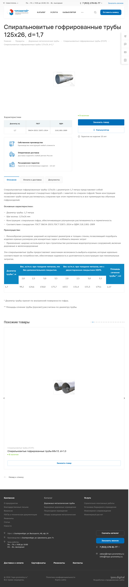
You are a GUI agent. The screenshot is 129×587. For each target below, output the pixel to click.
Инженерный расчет (93, 514)
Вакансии (8, 511)
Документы (54, 179)
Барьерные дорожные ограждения (60, 507)
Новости (8, 526)
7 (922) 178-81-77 (91, 3)
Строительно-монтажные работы (99, 503)
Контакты (78, 563)
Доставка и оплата (14, 563)
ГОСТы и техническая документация (20, 514)
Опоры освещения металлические (60, 514)
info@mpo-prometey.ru (111, 556)
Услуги (87, 498)
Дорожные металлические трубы (59, 503)
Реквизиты (9, 518)
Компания (9, 498)
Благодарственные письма (16, 507)
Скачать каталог (110, 533)
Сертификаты (38, 563)
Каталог (48, 498)
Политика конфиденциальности (60, 577)
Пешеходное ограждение (56, 511)
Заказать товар (101, 122)
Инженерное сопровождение (97, 511)
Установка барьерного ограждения (100, 507)
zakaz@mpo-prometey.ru (112, 554)
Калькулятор (102, 130)
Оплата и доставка (32, 179)
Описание (12, 179)
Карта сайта (60, 580)
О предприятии (11, 503)
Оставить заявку (111, 12)
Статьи (7, 522)
